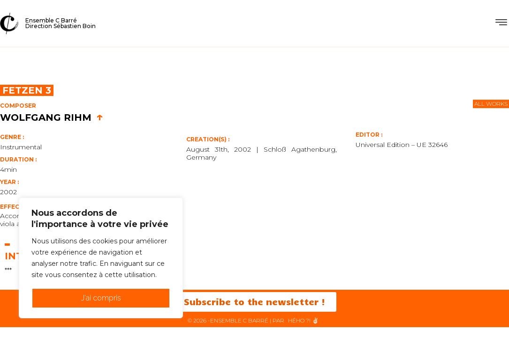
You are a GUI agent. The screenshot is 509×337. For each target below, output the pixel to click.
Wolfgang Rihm (51, 117)
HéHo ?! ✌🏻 (303, 320)
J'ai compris (101, 297)
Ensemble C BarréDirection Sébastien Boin (60, 23)
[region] (101, 258)
